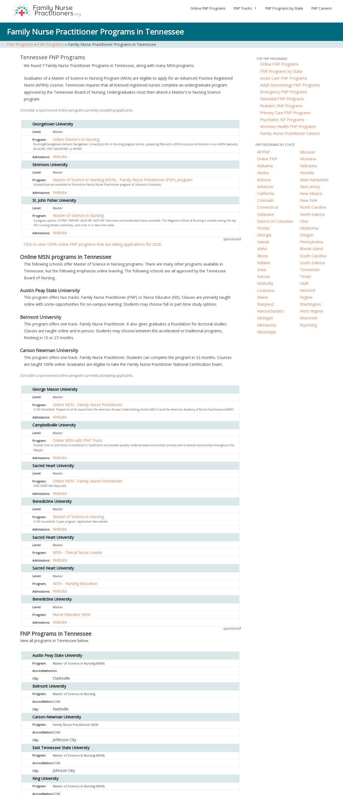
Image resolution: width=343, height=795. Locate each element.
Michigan (265, 317)
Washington (310, 304)
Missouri (307, 152)
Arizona (264, 179)
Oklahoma (309, 228)
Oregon (306, 235)
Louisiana (265, 290)
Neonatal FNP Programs (282, 98)
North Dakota (312, 214)
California (265, 193)
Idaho (262, 248)
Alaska (263, 172)
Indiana (263, 262)
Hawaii (263, 241)
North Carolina (313, 207)
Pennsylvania (311, 241)
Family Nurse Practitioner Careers (290, 133)
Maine (262, 297)
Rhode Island (311, 248)
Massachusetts (270, 311)
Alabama (265, 165)
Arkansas (265, 186)
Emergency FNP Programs (283, 91)
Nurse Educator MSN (71, 614)
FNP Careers (321, 8)
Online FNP (267, 158)
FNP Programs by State (284, 8)
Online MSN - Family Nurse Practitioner (87, 404)
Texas (305, 276)
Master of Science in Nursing (78, 215)
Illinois (262, 255)
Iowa (261, 269)
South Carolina (313, 255)
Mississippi (266, 331)
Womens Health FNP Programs (288, 126)
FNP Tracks (245, 8)
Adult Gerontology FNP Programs (290, 85)
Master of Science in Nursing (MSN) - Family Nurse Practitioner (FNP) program (122, 179)
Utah (304, 283)
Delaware (265, 214)
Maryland (265, 304)
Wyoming (308, 325)
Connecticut (267, 207)
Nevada (307, 172)
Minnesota (266, 325)
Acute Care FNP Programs (283, 78)
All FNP (263, 152)
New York (308, 200)
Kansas (263, 276)
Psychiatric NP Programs (282, 119)
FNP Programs (20, 44)
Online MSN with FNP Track (77, 440)
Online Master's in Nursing (76, 139)
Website (60, 156)
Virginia (306, 297)
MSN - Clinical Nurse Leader (77, 552)
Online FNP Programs (208, 8)
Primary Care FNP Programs (285, 112)
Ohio (304, 221)
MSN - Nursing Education (75, 583)
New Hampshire (314, 179)
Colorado (265, 200)
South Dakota (312, 262)
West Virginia (311, 311)
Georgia (264, 235)
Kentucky (265, 283)
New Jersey (310, 186)
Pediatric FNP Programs (281, 105)
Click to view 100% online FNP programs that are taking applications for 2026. (93, 244)
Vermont (307, 290)
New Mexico (311, 193)
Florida (263, 228)
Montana (308, 158)
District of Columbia (275, 221)
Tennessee (309, 269)
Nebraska (308, 165)
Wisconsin (309, 317)
